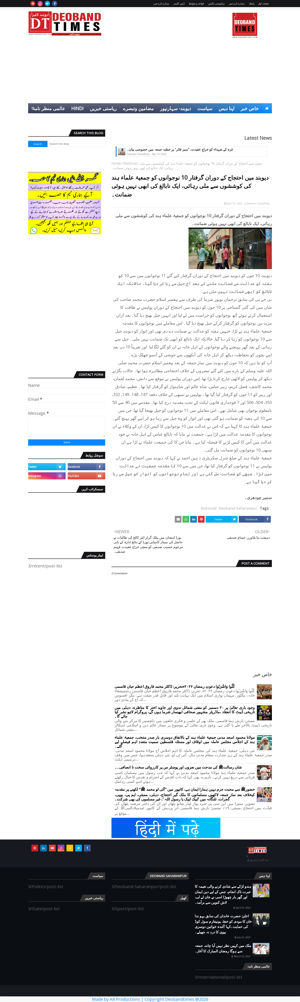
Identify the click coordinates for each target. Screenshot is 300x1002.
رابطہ (252, 3)
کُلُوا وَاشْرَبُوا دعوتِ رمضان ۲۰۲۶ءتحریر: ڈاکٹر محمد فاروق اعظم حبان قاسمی (175, 687)
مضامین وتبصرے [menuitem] (138, 108)
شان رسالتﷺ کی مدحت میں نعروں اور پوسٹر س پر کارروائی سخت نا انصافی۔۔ (178, 767)
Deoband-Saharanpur (238, 508)
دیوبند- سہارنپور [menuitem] (175, 108)
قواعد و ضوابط (196, 3)
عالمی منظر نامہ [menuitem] (48, 108)
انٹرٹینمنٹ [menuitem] (243, 118)
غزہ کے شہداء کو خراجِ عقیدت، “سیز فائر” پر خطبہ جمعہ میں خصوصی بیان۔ (180, 149)
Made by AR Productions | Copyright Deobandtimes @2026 (150, 999)
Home (116, 163)
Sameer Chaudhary (258, 203)
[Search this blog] (76, 144)
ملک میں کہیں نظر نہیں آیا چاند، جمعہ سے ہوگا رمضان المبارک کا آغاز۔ (223, 948)
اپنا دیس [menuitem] (226, 108)
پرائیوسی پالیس (216, 3)
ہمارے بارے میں (237, 3)
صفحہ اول (263, 3)
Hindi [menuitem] (77, 108)
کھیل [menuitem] (264, 118)
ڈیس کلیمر (179, 3)
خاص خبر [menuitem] (250, 108)
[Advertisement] (150, 72)
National (130, 163)
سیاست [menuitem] (204, 108)
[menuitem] (267, 108)
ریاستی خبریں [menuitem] (103, 108)
